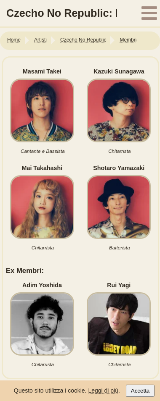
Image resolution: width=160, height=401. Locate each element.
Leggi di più (103, 390)
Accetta (140, 391)
